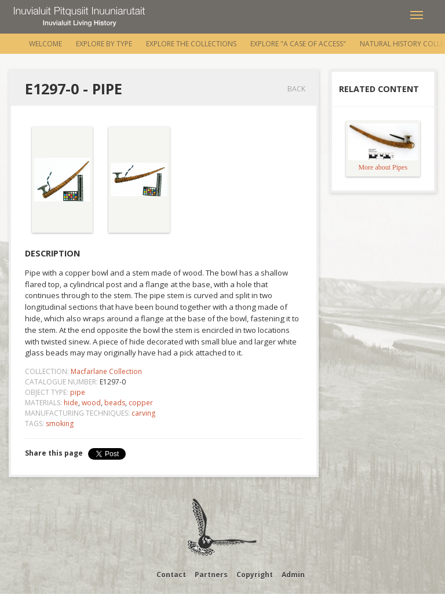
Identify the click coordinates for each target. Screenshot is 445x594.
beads (114, 403)
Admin (293, 575)
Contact (171, 575)
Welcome (45, 44)
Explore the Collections (191, 44)
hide (71, 403)
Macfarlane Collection (106, 371)
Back (296, 89)
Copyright (254, 575)
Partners (211, 575)
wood (91, 403)
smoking (60, 423)
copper (141, 403)
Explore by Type (104, 44)
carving (143, 413)
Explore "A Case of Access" (298, 44)
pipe (77, 392)
